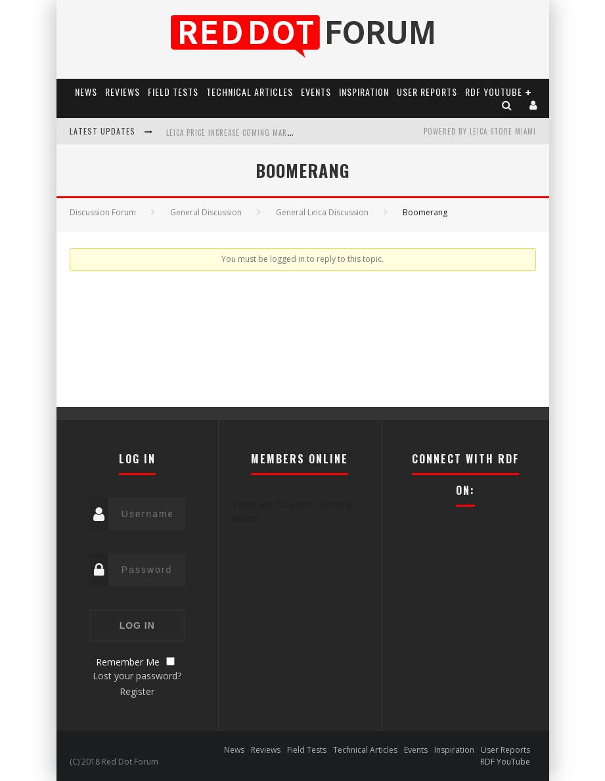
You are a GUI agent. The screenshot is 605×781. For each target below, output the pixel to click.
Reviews (122, 91)
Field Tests (173, 91)
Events (316, 91)
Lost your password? (137, 675)
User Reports (427, 91)
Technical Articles (249, 91)
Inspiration (364, 91)
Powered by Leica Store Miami (480, 131)
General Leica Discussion (322, 212)
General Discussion (206, 212)
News (86, 91)
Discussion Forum (103, 212)
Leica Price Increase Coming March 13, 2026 (247, 132)
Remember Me (128, 662)
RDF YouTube (493, 91)
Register (137, 691)
